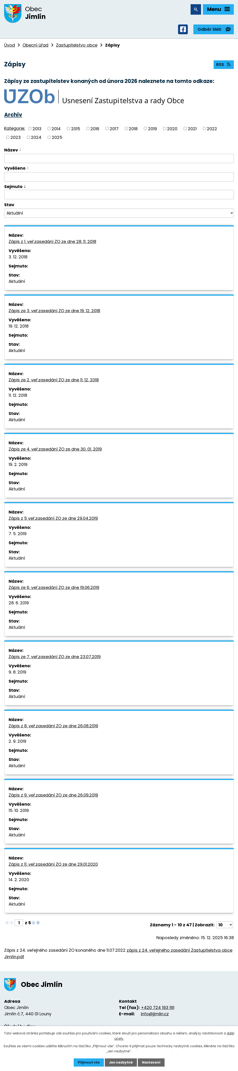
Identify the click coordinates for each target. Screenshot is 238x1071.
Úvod (9, 46)
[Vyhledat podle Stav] (119, 214)
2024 (36, 138)
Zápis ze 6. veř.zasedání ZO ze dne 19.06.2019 (54, 588)
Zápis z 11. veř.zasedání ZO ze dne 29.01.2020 (53, 865)
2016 (94, 129)
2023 (15, 138)
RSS (223, 65)
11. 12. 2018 (18, 396)
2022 (212, 129)
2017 (114, 129)
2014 (56, 129)
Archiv (13, 115)
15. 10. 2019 (19, 811)
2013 (37, 129)
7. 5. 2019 (17, 534)
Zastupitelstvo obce (76, 46)
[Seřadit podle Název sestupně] (20, 151)
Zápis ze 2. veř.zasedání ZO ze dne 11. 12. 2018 (54, 380)
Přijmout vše (88, 1062)
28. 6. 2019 (19, 603)
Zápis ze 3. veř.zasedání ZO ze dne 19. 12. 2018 (54, 311)
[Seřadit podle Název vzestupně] (20, 150)
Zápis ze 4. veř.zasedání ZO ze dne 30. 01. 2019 (55, 450)
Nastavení (151, 1062)
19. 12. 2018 (19, 327)
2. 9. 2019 (17, 742)
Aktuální (17, 282)
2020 (172, 129)
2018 (133, 129)
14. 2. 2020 (19, 880)
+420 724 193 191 (157, 1008)
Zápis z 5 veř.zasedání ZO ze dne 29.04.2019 (53, 519)
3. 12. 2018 (18, 257)
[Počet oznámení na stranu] (224, 925)
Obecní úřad (35, 46)
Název (11, 151)
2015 (75, 129)
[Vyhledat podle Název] (119, 159)
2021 (192, 129)
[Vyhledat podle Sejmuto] (119, 195)
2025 (57, 138)
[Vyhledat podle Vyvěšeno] (119, 177)
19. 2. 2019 (18, 465)
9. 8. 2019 (17, 673)
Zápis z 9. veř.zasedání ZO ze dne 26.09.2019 (53, 796)
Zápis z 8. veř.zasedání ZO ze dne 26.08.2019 (53, 726)
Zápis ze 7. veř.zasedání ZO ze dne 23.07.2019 (55, 657)
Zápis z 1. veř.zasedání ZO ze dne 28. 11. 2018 (52, 242)
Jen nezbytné (121, 1062)
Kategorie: (14, 129)
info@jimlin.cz (155, 1014)
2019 (152, 129)
